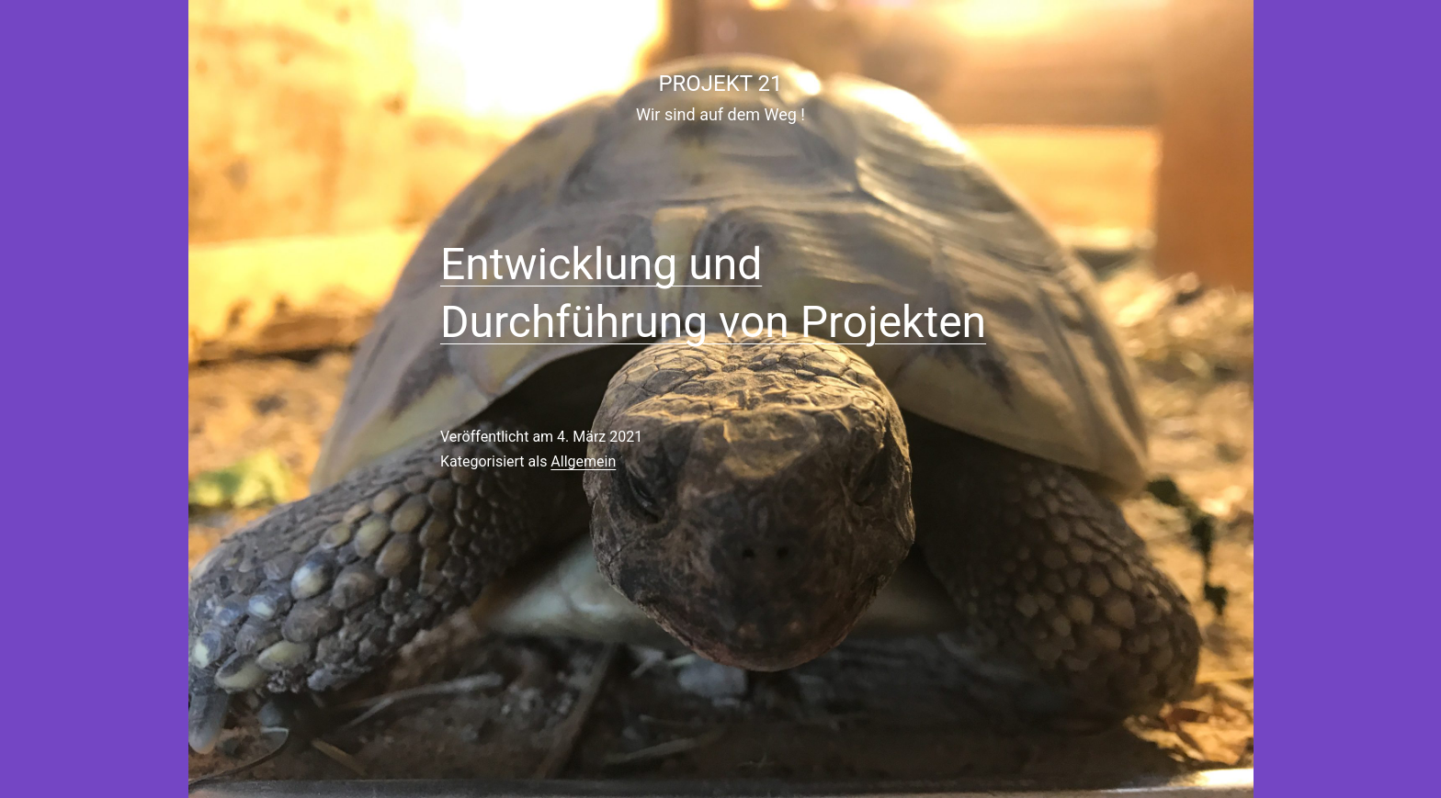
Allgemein (583, 461)
